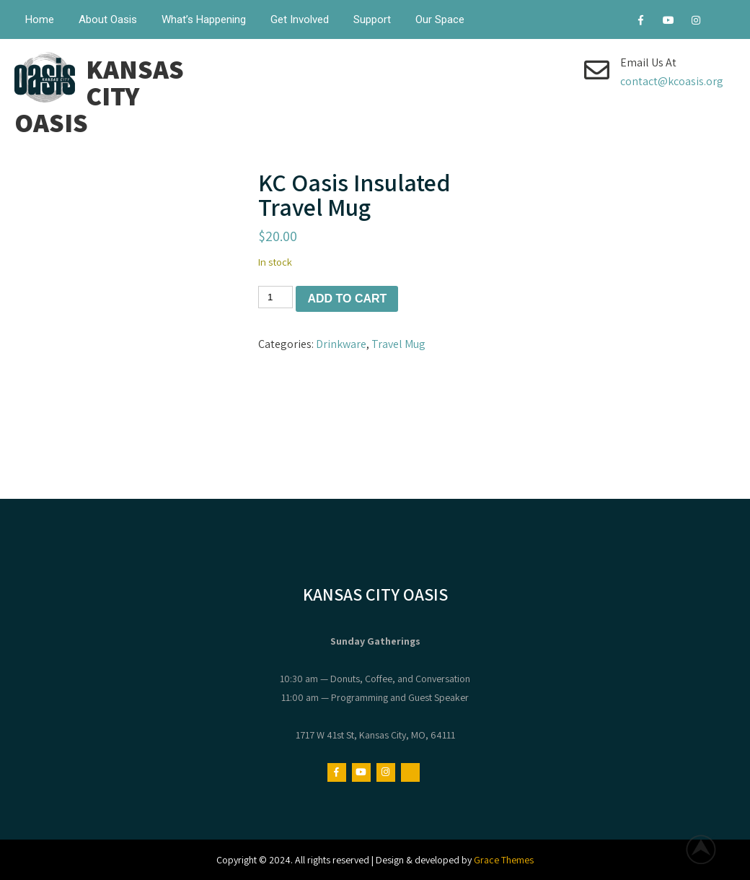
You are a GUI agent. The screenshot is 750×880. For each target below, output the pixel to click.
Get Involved (299, 19)
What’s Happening (204, 19)
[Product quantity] (275, 297)
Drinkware (341, 344)
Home (39, 19)
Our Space (439, 19)
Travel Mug (398, 344)
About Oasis (108, 19)
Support (372, 19)
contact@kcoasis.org (671, 81)
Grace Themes (504, 859)
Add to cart (347, 298)
